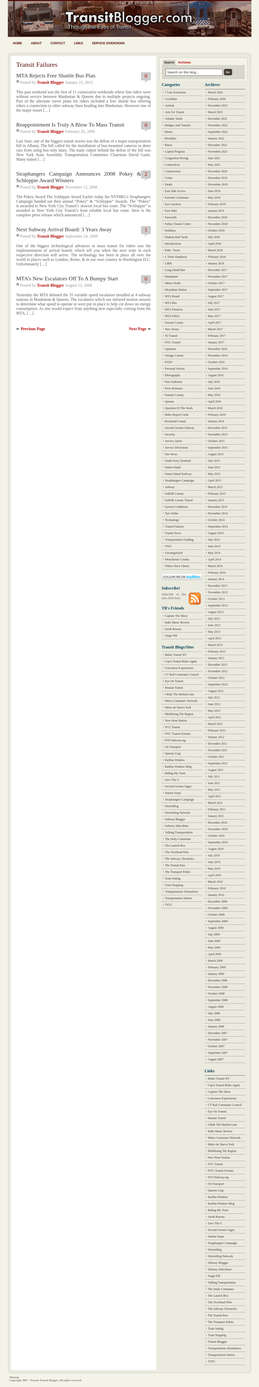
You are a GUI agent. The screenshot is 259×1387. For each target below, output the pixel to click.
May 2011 (214, 789)
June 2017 (214, 309)
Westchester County (177, 559)
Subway (170, 487)
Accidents (171, 99)
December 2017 (217, 270)
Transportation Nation (178, 898)
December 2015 (217, 428)
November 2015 (218, 434)
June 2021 (214, 158)
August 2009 (216, 928)
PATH (168, 362)
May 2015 (214, 474)
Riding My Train (175, 773)
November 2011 (217, 750)
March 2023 (215, 112)
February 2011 (217, 809)
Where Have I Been (177, 566)
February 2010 (217, 888)
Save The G (172, 780)
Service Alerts (173, 441)
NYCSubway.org (175, 740)
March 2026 (215, 92)
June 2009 (214, 941)
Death (168, 184)
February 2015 (217, 493)
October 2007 (216, 1046)
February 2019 (217, 204)
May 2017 (214, 316)
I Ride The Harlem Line (179, 694)
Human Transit (174, 687)
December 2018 (217, 217)
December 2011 (217, 743)
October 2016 (216, 362)
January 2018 (216, 263)
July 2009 (214, 934)
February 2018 (217, 257)
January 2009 (216, 974)
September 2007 (218, 1053)
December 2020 (217, 171)
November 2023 (218, 105)
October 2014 (216, 520)
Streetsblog (172, 806)
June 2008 (214, 1020)
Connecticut (172, 164)
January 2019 (216, 211)
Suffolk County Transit (179, 500)
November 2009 (218, 908)
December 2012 (217, 664)
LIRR (168, 263)
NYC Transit (173, 342)
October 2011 (216, 757)
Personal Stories (175, 368)
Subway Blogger (175, 819)
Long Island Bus (175, 270)
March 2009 (215, 960)
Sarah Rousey (173, 629)
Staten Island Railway (178, 474)
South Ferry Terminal (178, 461)
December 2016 (217, 349)
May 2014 (214, 553)
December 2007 (217, 1033)
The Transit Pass (175, 865)
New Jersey (172, 329)
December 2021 (217, 145)
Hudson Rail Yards (176, 237)
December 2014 (217, 507)
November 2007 (218, 1039)
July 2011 (214, 776)
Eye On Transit (174, 681)
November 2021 (218, 151)
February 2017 (217, 336)
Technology (172, 520)
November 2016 (218, 355)
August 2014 (216, 533)
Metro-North (172, 283)
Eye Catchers (173, 204)
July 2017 (214, 303)
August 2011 (215, 770)
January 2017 (216, 342)
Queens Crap (173, 753)
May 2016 (214, 395)
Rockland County (175, 421)
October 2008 (216, 993)
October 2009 (216, 914)
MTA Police (172, 316)
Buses (168, 145)
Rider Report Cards (176, 414)
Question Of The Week (179, 408)
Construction (173, 171)
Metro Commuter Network (181, 701)
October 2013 (216, 599)
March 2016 (215, 408)
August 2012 (216, 691)
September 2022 (218, 132)
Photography (172, 375)
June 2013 (214, 625)
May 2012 (214, 710)
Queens (169, 401)
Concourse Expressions (179, 668)
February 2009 (217, 967)
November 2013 (218, 592)
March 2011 (215, 803)
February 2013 (217, 651)
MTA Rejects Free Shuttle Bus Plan (55, 75)
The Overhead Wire (177, 852)
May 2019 (214, 197)
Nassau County (174, 322)
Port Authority (173, 382)
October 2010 (216, 835)
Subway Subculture (177, 826)
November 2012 (218, 671)
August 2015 (216, 454)
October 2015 (216, 441)
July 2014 (214, 539)
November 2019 (218, 184)
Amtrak (169, 105)
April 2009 (214, 954)
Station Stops (173, 793)
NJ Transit (171, 336)
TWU (168, 546)
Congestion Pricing (176, 158)
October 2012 (216, 678)
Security (170, 434)
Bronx (168, 132)
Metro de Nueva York (178, 707)
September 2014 (218, 526)
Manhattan (171, 276)
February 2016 (217, 414)
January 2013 (216, 658)
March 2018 (215, 250)
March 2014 (215, 566)
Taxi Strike (171, 513)
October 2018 (216, 230)
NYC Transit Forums (177, 733)
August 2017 (216, 296)
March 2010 (215, 882)
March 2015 (215, 487)
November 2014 (218, 513)
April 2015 (214, 480)
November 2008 (218, 987)
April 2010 (214, 875)
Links (78, 43)
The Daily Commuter (178, 839)
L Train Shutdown (176, 257)
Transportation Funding (179, 539)
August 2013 (216, 612)
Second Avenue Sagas (178, 786)
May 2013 (214, 632)
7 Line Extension (175, 92)
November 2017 (218, 276)
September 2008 (218, 1000)
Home (17, 43)
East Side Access (175, 191)
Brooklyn (170, 138)
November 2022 (218, 125)
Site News (171, 454)
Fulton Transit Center (178, 224)
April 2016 (214, 401)
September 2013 (218, 605)
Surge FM (171, 635)
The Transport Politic (178, 872)
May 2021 (214, 164)
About (36, 43)
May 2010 (214, 868)
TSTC (168, 905)
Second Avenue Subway (179, 428)
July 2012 (214, 697)
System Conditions (176, 507)
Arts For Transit (174, 112)
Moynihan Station (176, 289)
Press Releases (174, 388)
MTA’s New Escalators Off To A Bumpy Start (67, 278)
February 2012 (217, 730)
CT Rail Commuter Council (182, 674)
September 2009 (218, 921)
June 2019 (214, 191)
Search (169, 62)
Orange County (174, 355)
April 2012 (214, 717)
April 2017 (214, 322)
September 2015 (218, 447)
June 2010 (214, 862)
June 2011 (214, 783)
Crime (168, 178)
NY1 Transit (172, 727)
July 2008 (214, 1013)
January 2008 (216, 1026)
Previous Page (33, 329)
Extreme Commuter (177, 197)
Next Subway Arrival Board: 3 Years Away (64, 229)
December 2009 (217, 901)
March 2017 (215, 329)
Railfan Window (175, 760)
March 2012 (215, 724)
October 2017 (216, 283)
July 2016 (214, 382)
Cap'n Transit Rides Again (181, 661)
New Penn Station (176, 720)
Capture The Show (176, 616)
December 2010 (217, 822)
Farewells (171, 217)
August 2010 (216, 849)
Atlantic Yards (173, 118)
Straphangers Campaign (179, 480)
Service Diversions (108, 43)
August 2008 (216, 1006)
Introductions (173, 243)
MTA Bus (171, 303)
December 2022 (217, 118)
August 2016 (216, 375)
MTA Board (172, 296)
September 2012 (218, 684)
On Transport (173, 747)
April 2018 (214, 243)
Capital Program (175, 151)
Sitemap (14, 1377)
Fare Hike (171, 211)
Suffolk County (174, 493)
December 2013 (217, 585)
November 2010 (218, 829)
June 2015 (214, 467)
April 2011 (214, 796)
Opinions (170, 349)
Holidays (170, 230)
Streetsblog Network (177, 812)
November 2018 (218, 224)
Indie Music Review (177, 622)
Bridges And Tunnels (177, 125)
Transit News (173, 533)
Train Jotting (172, 878)
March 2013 (215, 645)
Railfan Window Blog (178, 766)
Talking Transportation (179, 832)
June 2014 (214, 546)
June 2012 (214, 704)
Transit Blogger (50, 82)
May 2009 (214, 947)
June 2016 (214, 388)
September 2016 (218, 368)
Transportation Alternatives (181, 891)
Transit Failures (174, 526)
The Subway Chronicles (179, 858)
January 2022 (216, 138)
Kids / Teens (172, 250)
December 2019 (217, 178)
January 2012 (216, 737)
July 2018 (214, 237)
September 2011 (218, 763)
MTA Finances (174, 309)
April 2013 (214, 638)
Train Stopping (174, 885)
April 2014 (214, 559)
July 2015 (214, 461)
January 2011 (216, 816)
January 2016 (216, 421)
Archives (184, 62)
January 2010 (216, 895)
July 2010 (214, 855)
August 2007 (216, 1059)
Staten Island (173, 467)
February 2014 (217, 572)
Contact (58, 43)
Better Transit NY (176, 655)
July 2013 (214, 618)
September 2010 (218, 842)
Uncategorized (174, 553)
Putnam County (174, 395)
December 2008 (217, 980)
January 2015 (216, 500)
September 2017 (218, 289)
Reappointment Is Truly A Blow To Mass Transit (70, 124)
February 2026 (217, 99)
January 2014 (216, 579)
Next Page (137, 329)
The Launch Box (175, 845)
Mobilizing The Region (179, 714)
